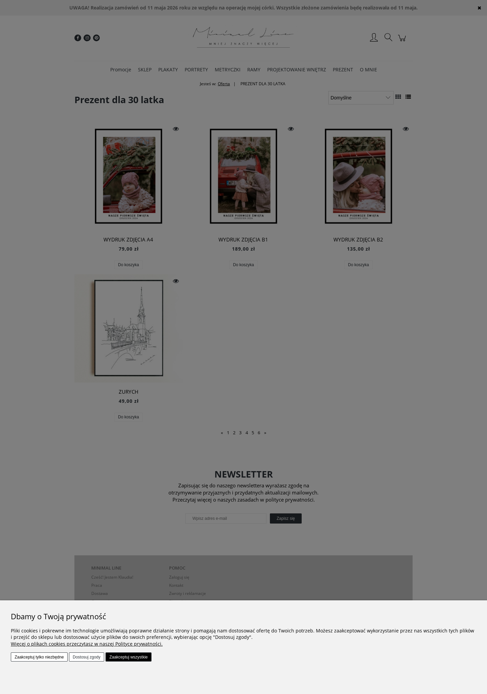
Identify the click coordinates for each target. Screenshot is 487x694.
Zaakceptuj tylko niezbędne (39, 657)
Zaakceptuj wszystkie (128, 657)
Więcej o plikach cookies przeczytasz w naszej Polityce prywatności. (87, 644)
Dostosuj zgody (86, 657)
